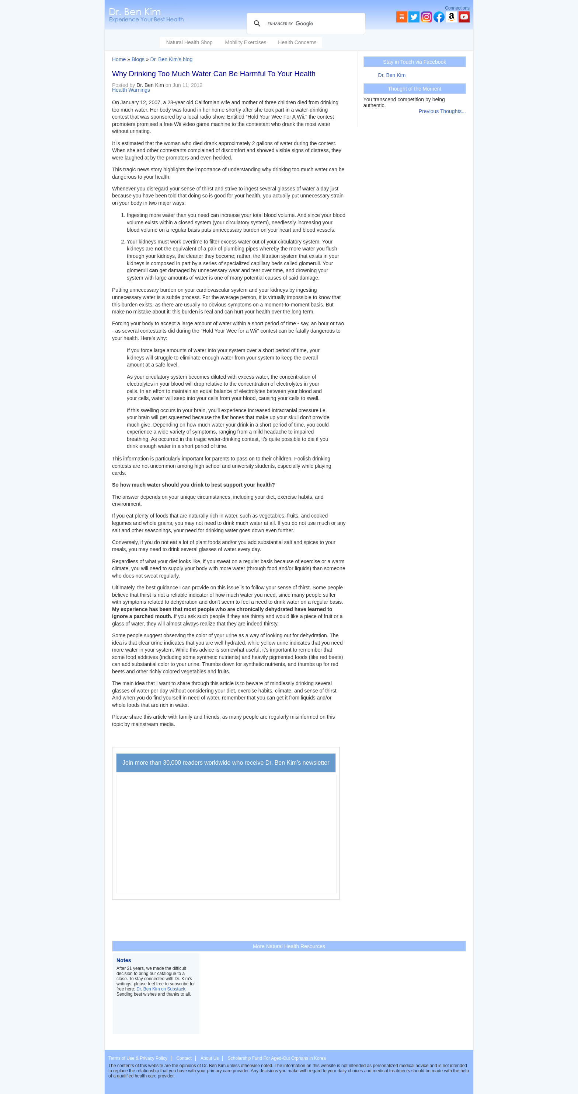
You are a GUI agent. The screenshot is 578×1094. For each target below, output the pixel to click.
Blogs (138, 59)
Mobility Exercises (245, 42)
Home (119, 59)
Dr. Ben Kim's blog (171, 59)
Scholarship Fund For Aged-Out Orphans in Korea (277, 1058)
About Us (210, 1058)
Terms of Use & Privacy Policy (137, 1058)
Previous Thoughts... (442, 111)
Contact (183, 1058)
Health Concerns (297, 42)
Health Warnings (131, 90)
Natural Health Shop (189, 42)
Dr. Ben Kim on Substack (160, 989)
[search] (305, 23)
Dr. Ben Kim (392, 75)
